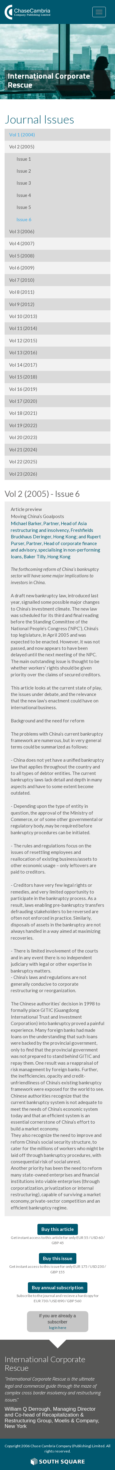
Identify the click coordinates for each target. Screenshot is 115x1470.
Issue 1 (20, 159)
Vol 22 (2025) (23, 461)
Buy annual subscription (57, 1287)
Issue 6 (20, 219)
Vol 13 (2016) (23, 352)
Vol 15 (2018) (23, 376)
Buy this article (57, 1229)
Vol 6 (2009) (21, 267)
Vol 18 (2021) (23, 413)
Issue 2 (20, 171)
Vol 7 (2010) (21, 280)
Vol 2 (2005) (21, 146)
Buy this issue (57, 1258)
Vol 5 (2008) (21, 255)
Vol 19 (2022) (23, 425)
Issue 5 (20, 207)
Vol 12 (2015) (23, 340)
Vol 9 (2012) (21, 304)
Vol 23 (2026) (23, 474)
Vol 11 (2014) (23, 328)
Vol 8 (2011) (21, 292)
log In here (57, 1327)
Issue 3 (20, 183)
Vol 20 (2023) (23, 437)
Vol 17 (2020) (23, 401)
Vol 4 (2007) (21, 243)
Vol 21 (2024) (23, 449)
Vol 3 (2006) (21, 231)
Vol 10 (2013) (23, 316)
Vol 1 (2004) (22, 134)
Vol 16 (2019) (23, 389)
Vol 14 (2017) (23, 365)
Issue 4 (20, 195)
